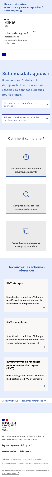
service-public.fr (9, 450)
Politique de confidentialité (37, 463)
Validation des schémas (11, 459)
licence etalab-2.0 (9, 473)
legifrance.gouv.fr (10, 445)
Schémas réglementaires (32, 459)
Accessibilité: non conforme (13, 463)
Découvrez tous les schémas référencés (24, 400)
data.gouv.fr (25, 450)
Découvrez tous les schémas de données (26, 104)
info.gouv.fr (26, 445)
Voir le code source (28, 439)
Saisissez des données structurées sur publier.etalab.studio (26, 118)
